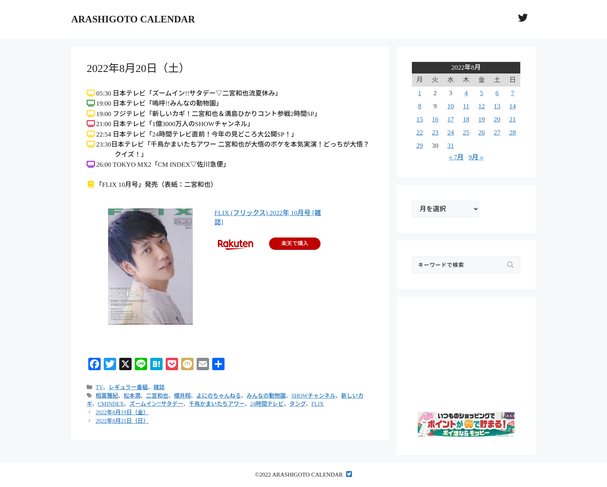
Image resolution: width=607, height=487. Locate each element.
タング (297, 404)
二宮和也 (157, 396)
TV (99, 387)
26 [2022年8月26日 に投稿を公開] (481, 132)
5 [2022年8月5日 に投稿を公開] (482, 93)
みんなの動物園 (266, 396)
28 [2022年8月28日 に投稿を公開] (512, 132)
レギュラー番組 (128, 387)
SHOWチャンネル (313, 396)
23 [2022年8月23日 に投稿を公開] (435, 132)
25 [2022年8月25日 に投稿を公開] (466, 132)
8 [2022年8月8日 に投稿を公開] (420, 106)
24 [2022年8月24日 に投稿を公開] (451, 132)
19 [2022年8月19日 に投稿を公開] (481, 119)
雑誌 (159, 387)
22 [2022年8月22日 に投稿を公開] (420, 132)
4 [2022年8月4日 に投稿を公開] (466, 93)
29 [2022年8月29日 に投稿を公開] (420, 145)
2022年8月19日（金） (122, 412)
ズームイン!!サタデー (156, 404)
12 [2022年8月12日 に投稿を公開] (481, 106)
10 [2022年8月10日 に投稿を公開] (451, 106)
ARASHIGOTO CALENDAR (133, 19)
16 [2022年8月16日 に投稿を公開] (435, 119)
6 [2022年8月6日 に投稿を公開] (497, 93)
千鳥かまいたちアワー (217, 404)
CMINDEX (110, 404)
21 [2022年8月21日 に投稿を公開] (512, 119)
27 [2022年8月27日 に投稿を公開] (497, 132)
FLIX (317, 404)
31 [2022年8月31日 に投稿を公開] (451, 145)
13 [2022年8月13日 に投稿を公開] (497, 106)
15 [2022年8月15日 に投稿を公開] (420, 119)
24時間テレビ (267, 404)
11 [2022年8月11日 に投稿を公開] (466, 106)
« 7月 (456, 157)
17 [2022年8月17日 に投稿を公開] (451, 119)
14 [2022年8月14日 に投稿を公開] (512, 106)
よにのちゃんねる (218, 396)
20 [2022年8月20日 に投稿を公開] (497, 119)
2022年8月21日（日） (122, 421)
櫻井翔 (182, 396)
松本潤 (131, 396)
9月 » (475, 157)
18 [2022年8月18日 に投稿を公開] (466, 119)
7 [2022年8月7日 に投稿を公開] (512, 93)
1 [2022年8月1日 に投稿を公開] (420, 93)
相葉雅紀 (107, 396)
